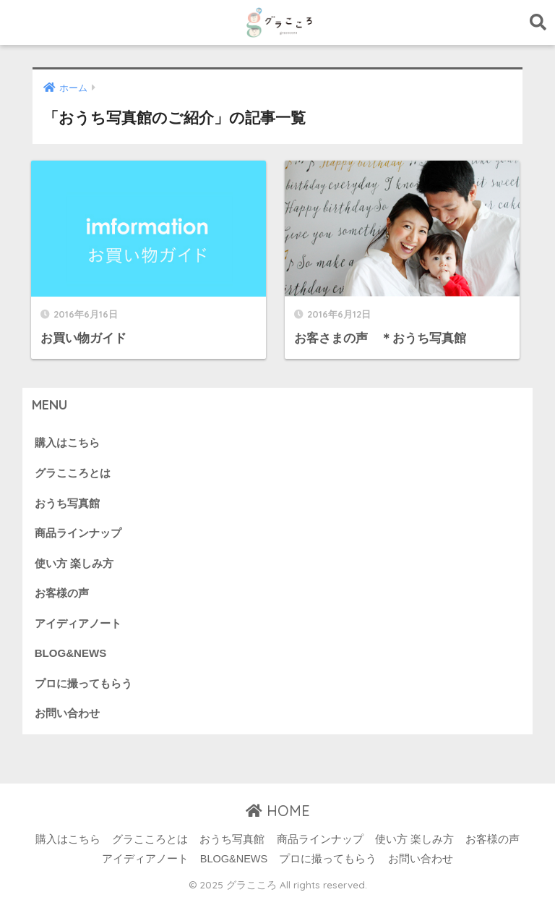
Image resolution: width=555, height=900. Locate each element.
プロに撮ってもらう (83, 683)
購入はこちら (67, 442)
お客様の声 (62, 593)
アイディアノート (78, 623)
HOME (278, 811)
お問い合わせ (67, 713)
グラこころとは (73, 473)
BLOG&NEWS (70, 653)
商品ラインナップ (78, 533)
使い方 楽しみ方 (74, 563)
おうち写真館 (67, 503)
